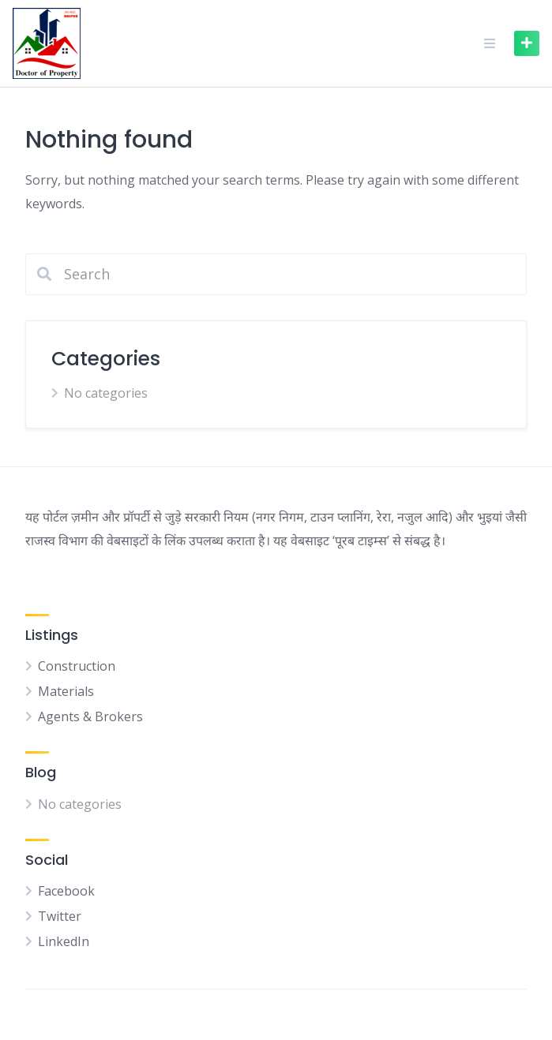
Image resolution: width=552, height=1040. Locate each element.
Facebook (66, 891)
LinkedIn (63, 941)
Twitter (59, 916)
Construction (76, 666)
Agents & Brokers (90, 716)
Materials (66, 691)
